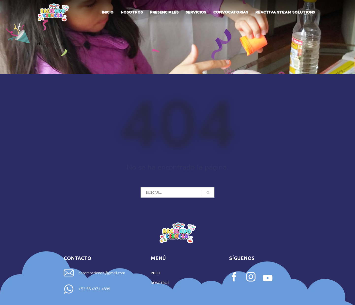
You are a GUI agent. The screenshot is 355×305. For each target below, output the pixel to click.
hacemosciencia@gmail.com (102, 273)
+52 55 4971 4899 (94, 289)
